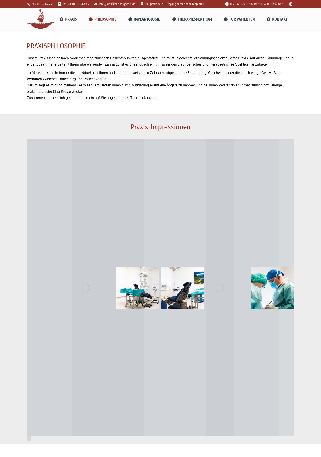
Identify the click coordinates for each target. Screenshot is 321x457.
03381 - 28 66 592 (40, 4)
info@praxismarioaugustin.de (114, 4)
